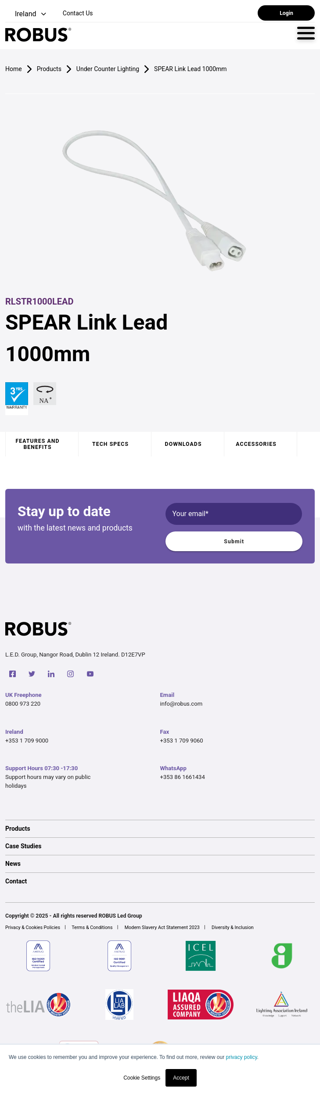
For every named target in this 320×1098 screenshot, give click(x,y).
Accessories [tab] (256, 444)
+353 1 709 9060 (181, 740)
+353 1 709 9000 (26, 740)
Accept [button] (181, 1078)
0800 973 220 (22, 703)
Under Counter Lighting (107, 68)
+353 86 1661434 (182, 777)
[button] (26, 14)
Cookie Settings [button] (141, 1078)
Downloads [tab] (183, 444)
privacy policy (241, 1057)
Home (13, 68)
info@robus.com (181, 703)
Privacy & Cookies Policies (32, 927)
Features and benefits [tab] (37, 444)
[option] (160, 828)
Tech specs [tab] (110, 444)
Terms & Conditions (92, 927)
